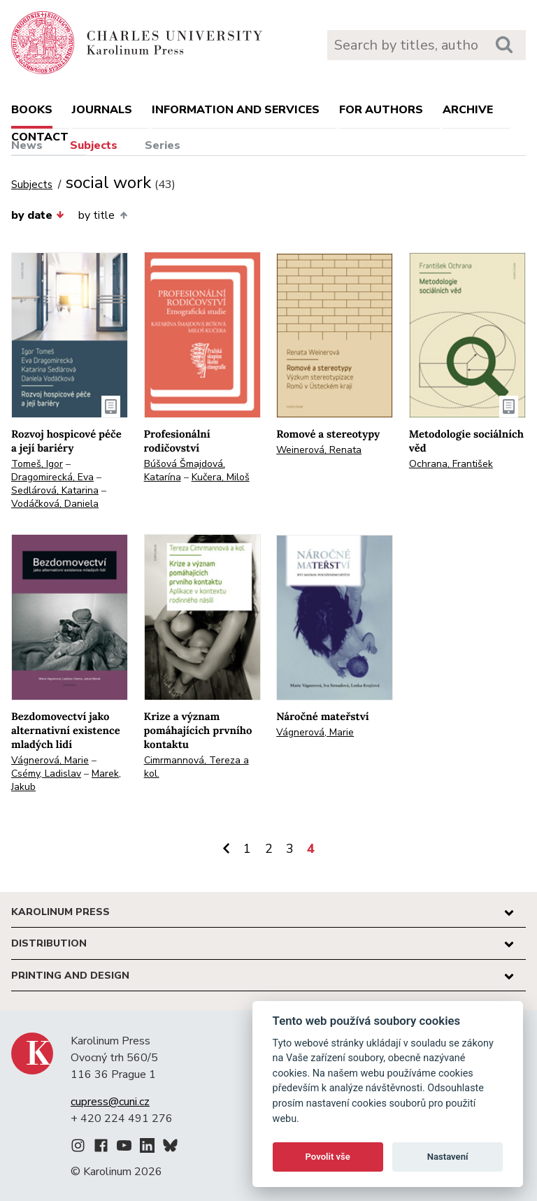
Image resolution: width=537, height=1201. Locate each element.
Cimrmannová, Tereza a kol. (196, 767)
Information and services (236, 109)
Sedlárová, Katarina (55, 490)
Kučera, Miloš (221, 477)
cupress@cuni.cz (110, 1101)
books (31, 109)
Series (162, 145)
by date (37, 215)
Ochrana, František (451, 463)
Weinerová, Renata (318, 449)
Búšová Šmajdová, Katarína (184, 470)
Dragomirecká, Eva (52, 477)
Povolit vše (328, 1156)
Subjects (93, 145)
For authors (381, 109)
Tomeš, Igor (37, 463)
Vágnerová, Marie (50, 760)
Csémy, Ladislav (46, 773)
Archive (468, 109)
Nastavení (447, 1156)
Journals (102, 109)
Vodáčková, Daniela (55, 503)
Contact (40, 137)
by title (102, 215)
